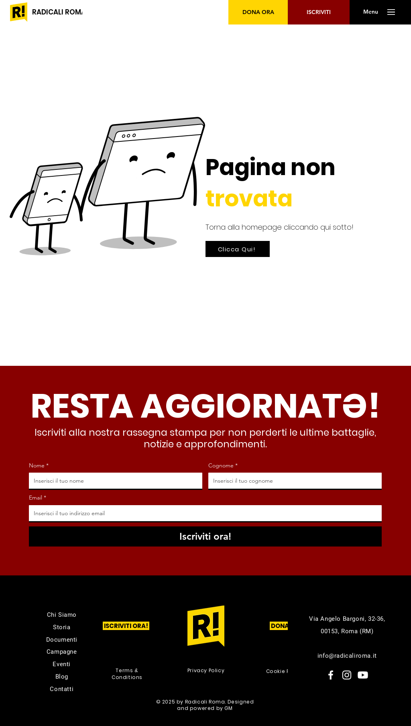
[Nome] (113, 481)
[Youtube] (363, 675)
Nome (39, 466)
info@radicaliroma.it (347, 655)
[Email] (203, 513)
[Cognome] (292, 481)
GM (228, 708)
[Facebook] (331, 675)
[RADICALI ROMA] (59, 12)
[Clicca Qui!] (238, 249)
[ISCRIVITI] (319, 12)
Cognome (223, 466)
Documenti (61, 639)
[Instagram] (347, 675)
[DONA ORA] (258, 12)
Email (37, 498)
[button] (370, 12)
